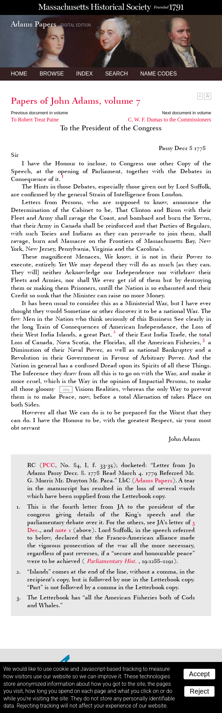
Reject (199, 691)
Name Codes (158, 74)
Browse (51, 74)
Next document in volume (186, 112)
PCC (48, 465)
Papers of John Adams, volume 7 (75, 100)
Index (84, 74)
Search (116, 74)
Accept (199, 674)
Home (19, 74)
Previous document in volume (39, 112)
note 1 (63, 530)
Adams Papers (153, 480)
